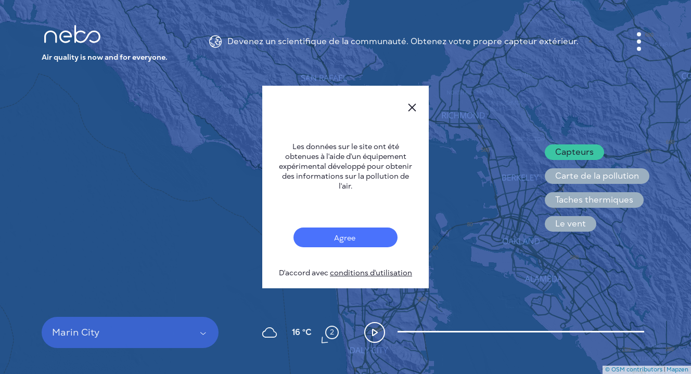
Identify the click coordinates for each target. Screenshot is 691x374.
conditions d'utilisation (371, 273)
